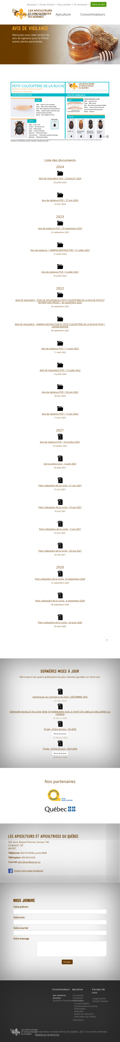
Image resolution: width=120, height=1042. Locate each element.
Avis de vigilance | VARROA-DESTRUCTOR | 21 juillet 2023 (60, 250)
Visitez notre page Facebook (28, 870)
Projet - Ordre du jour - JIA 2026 (60, 729)
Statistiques (78, 1020)
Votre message (21, 938)
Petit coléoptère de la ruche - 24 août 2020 (60, 622)
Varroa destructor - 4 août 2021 (60, 463)
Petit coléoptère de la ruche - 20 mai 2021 (60, 550)
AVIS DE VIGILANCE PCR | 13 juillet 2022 (60, 370)
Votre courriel (20, 928)
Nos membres (59, 995)
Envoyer (67, 962)
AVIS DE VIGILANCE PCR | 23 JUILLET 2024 (60, 178)
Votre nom (19, 917)
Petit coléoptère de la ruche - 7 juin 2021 (60, 529)
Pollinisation (80, 1008)
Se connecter (81, 4)
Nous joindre (64, 4)
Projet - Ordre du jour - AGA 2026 (60, 748)
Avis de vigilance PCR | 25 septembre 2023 (60, 228)
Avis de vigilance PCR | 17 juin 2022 (60, 413)
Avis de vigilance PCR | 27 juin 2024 (60, 200)
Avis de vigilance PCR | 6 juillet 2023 (60, 271)
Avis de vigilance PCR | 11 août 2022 (60, 348)
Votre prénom (20, 906)
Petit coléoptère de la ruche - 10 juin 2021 (60, 507)
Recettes (57, 998)
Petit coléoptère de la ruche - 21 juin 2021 (60, 485)
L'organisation (99, 998)
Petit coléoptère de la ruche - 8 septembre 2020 (60, 600)
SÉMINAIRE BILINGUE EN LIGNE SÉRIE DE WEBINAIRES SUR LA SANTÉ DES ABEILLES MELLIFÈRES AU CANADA (60, 713)
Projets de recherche (83, 1014)
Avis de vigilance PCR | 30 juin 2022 (60, 392)
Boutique (32, 4)
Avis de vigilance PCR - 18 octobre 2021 (60, 442)
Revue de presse (60, 734)
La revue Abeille (81, 1003)
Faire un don (98, 4)
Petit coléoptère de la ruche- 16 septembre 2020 (60, 578)
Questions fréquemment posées (68, 1000)
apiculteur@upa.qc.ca (29, 862)
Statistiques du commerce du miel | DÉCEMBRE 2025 (60, 696)
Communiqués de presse (85, 1006)
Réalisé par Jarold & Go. (47, 1034)
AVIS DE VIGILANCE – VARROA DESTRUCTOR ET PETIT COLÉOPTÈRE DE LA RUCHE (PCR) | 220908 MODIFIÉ (60, 325)
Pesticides (78, 1011)
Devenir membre (100, 1001)
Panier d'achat (47, 4)
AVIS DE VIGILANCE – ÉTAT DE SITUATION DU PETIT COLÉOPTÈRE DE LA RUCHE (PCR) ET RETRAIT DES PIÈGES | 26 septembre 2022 (60, 301)
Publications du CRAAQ (85, 1016)
